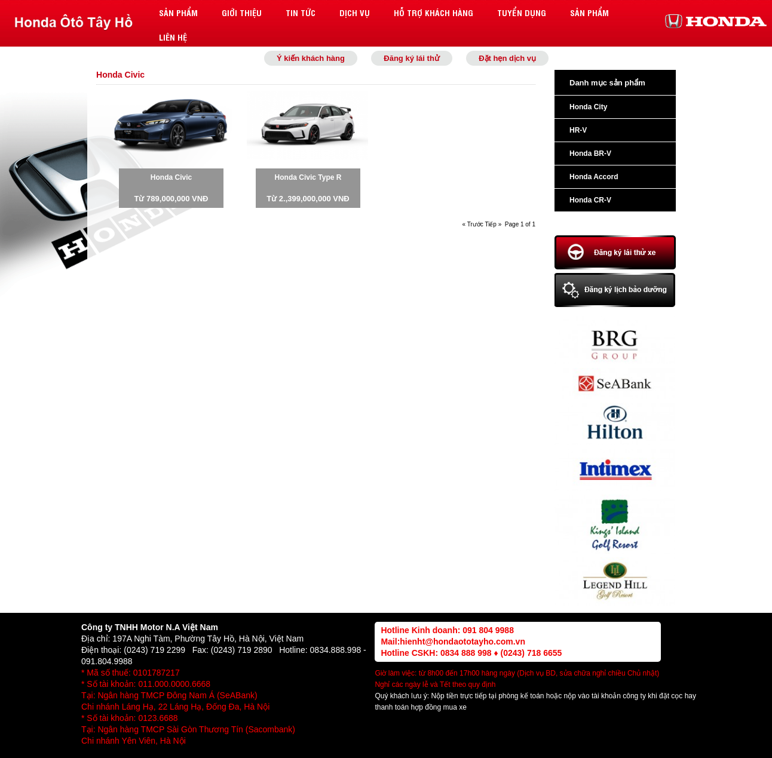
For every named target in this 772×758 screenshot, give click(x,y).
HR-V (578, 130)
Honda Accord (593, 177)
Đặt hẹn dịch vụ (507, 58)
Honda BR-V (590, 153)
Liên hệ (173, 36)
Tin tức (300, 12)
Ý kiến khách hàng (311, 58)
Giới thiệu (242, 12)
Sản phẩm (178, 12)
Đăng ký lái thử (412, 58)
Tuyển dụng (521, 12)
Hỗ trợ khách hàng (433, 12)
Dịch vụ (354, 12)
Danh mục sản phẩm (607, 82)
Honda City (588, 107)
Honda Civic (171, 177)
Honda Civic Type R (308, 177)
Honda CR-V (590, 200)
